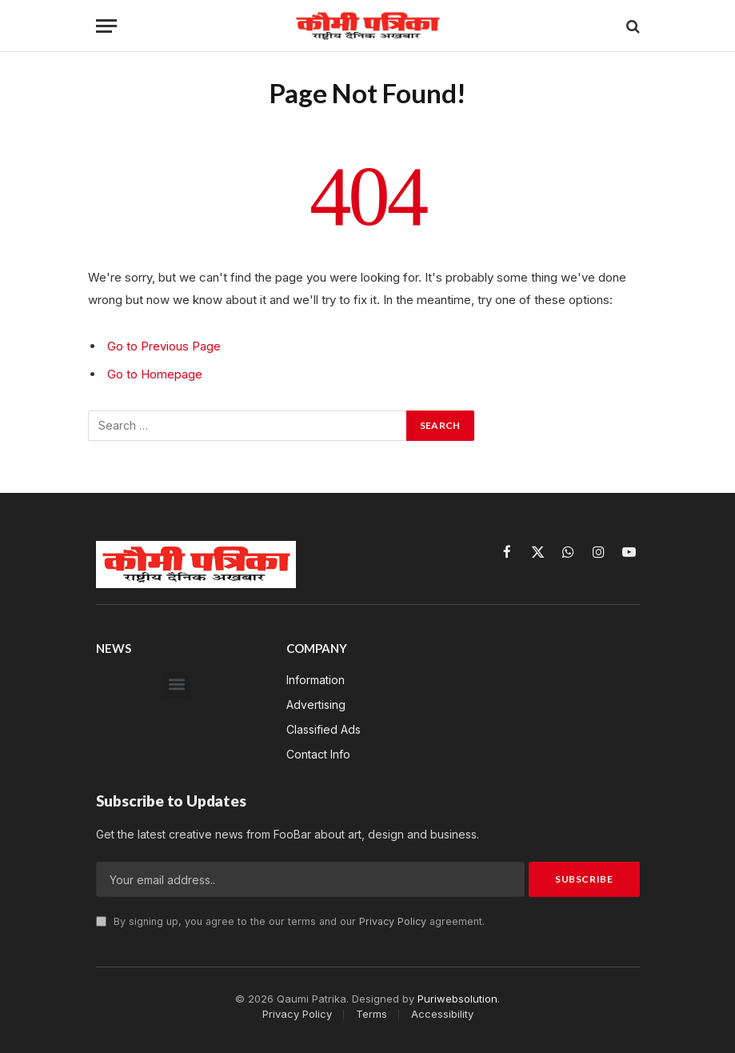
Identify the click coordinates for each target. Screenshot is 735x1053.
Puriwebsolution (457, 997)
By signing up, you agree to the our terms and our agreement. (290, 921)
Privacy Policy (392, 921)
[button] (176, 683)
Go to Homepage (154, 373)
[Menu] (106, 26)
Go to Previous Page (164, 346)
